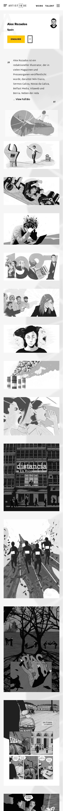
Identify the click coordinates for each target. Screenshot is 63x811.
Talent (49, 6)
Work (39, 6)
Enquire (16, 39)
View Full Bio (23, 99)
